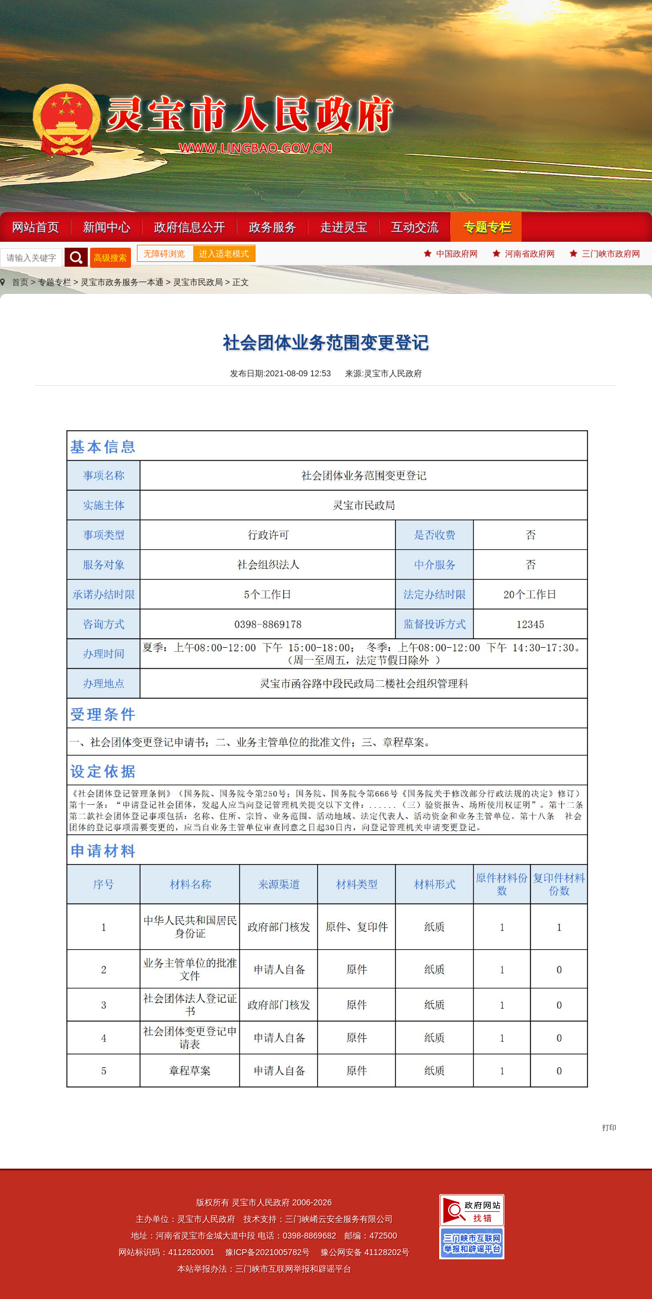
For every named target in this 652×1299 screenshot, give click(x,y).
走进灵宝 (343, 226)
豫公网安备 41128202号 (365, 1252)
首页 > (19, 282)
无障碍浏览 (164, 253)
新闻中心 (106, 226)
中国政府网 (451, 253)
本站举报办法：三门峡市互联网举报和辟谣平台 (264, 1269)
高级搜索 (110, 258)
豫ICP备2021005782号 (267, 1252)
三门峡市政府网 (605, 253)
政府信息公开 (189, 226)
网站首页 (35, 226)
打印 (609, 1128)
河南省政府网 (524, 253)
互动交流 (415, 226)
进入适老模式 (224, 253)
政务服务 (272, 226)
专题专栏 (487, 226)
